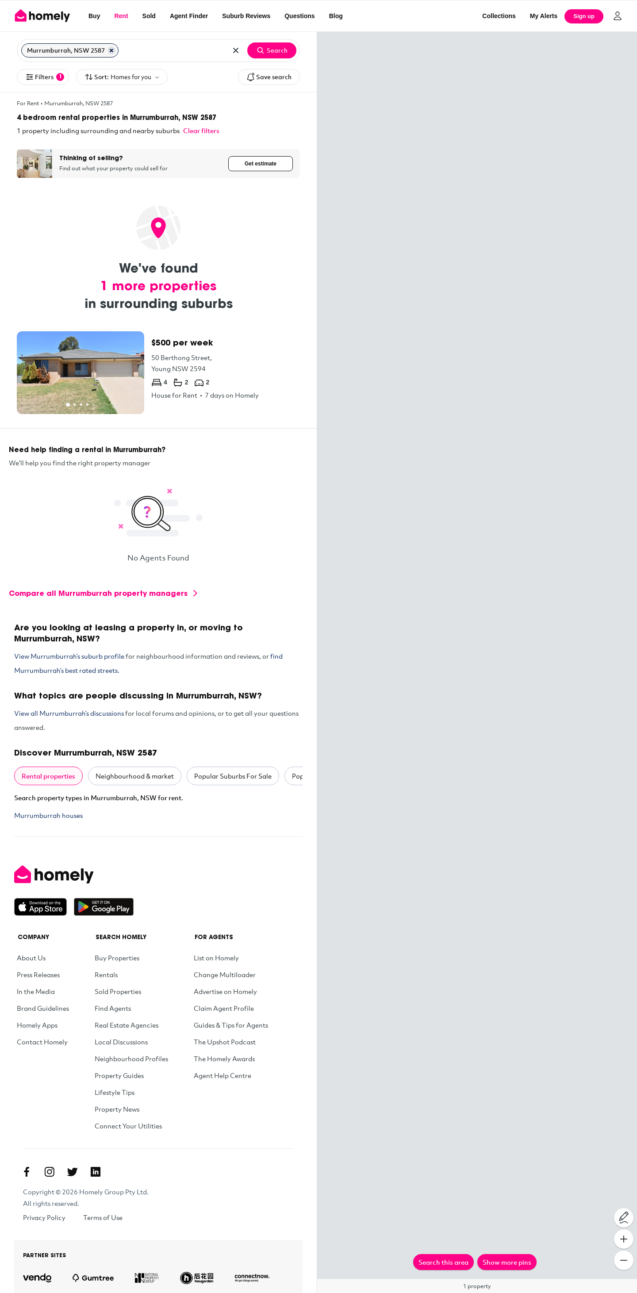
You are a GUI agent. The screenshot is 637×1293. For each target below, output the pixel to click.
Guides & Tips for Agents (231, 1025)
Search (272, 50)
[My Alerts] (544, 16)
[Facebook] (26, 1172)
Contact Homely (42, 1041)
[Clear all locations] (236, 50)
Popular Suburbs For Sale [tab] (233, 775)
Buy (94, 15)
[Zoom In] (623, 1239)
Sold (149, 15)
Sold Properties (118, 991)
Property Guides (119, 1075)
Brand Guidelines (43, 1008)
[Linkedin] (95, 1172)
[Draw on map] (623, 1218)
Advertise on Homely (225, 991)
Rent (121, 15)
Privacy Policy (44, 1217)
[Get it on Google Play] (104, 907)
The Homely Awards (224, 1058)
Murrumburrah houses (48, 815)
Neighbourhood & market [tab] (135, 775)
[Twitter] (72, 1172)
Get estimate (260, 164)
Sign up (584, 16)
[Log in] (617, 16)
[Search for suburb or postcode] (172, 50)
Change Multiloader (225, 974)
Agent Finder (189, 15)
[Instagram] (49, 1172)
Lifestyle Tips (114, 1092)
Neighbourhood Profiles (131, 1058)
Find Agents (113, 1008)
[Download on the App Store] (44, 907)
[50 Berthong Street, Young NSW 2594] (158, 372)
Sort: (121, 77)
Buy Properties (117, 957)
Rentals (106, 974)
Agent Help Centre (222, 1075)
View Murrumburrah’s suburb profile (69, 656)
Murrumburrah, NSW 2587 (78, 103)
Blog (336, 15)
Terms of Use (103, 1217)
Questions (299, 15)
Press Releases (38, 974)
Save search (269, 77)
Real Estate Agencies (126, 1025)
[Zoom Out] (623, 1260)
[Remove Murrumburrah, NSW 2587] (111, 50)
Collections (498, 15)
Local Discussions (121, 1041)
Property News (117, 1109)
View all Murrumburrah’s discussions (69, 713)
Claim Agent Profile (224, 1008)
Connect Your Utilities (128, 1125)
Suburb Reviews (246, 15)
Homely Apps (37, 1025)
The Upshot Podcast (225, 1041)
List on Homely (216, 957)
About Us (31, 957)
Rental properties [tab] (48, 775)
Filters (44, 77)
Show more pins (507, 1262)
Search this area (443, 1262)
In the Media (36, 991)
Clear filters (201, 130)
